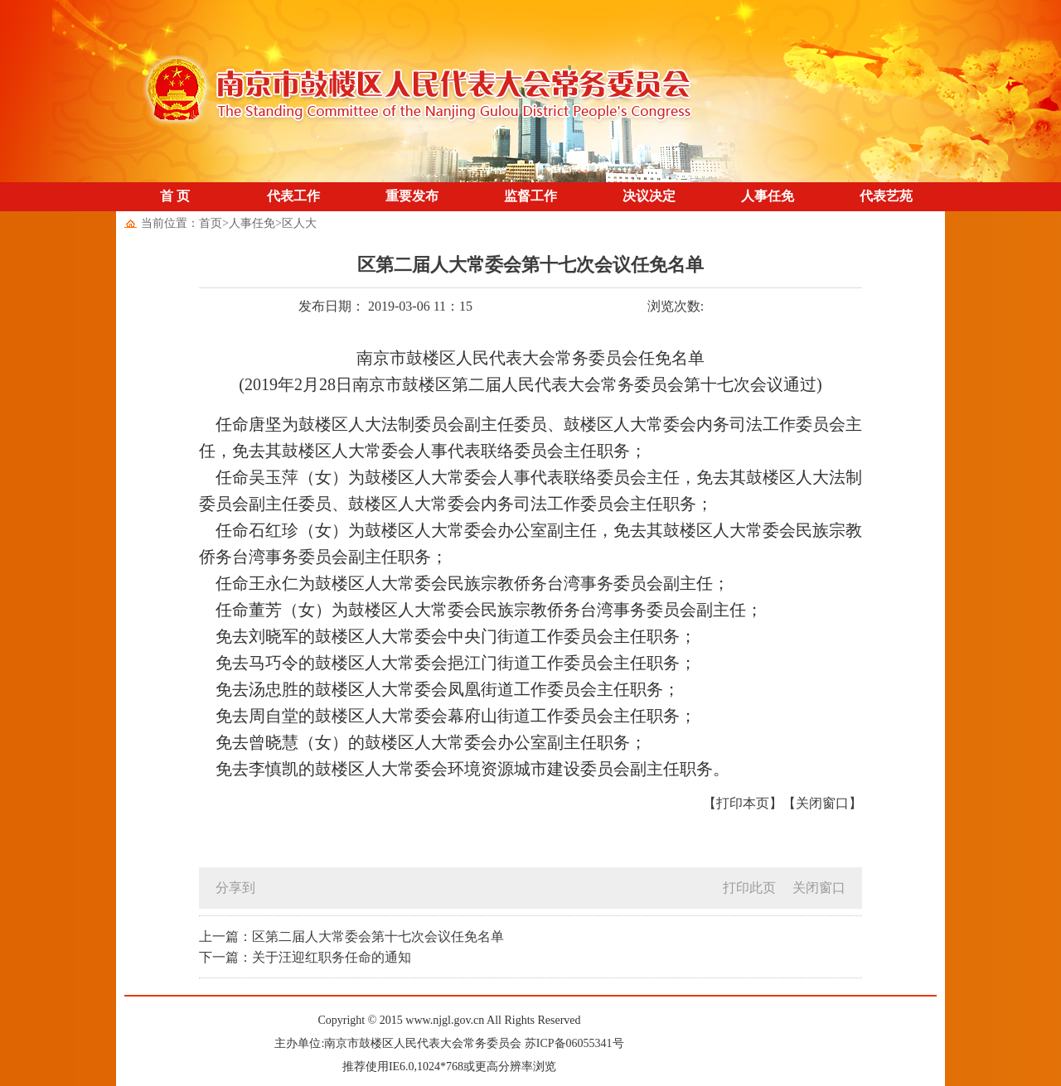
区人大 (299, 223)
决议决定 (649, 196)
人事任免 (767, 196)
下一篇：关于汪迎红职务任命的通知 (305, 957)
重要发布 (411, 196)
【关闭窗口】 (822, 803)
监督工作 (530, 196)
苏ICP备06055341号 (574, 1043)
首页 (210, 223)
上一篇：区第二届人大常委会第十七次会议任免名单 (351, 936)
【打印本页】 (742, 803)
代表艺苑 (886, 196)
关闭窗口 (818, 888)
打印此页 (749, 888)
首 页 (175, 196)
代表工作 (293, 196)
